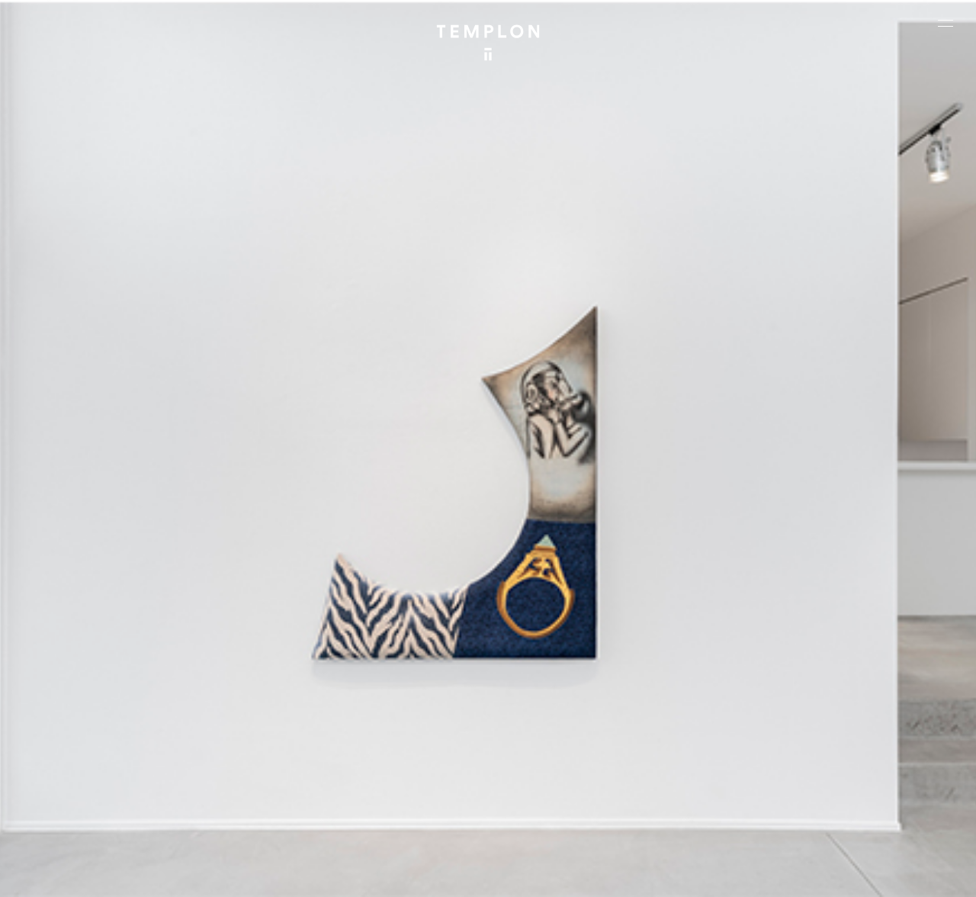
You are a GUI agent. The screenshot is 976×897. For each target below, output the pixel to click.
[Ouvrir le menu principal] (945, 23)
